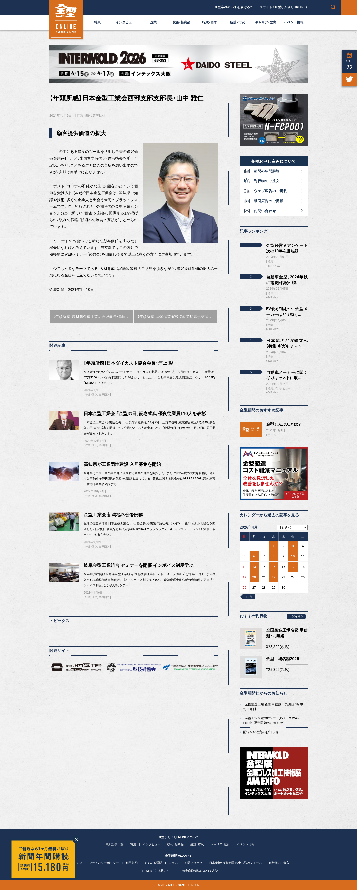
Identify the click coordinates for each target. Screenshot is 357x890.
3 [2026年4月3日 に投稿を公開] (293, 546)
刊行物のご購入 (279, 863)
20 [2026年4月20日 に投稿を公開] (254, 577)
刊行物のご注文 (267, 181)
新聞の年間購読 (267, 171)
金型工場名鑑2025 (282, 658)
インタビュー (125, 22)
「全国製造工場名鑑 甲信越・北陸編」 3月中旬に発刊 (273, 706)
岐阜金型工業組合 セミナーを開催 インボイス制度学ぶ (138, 565)
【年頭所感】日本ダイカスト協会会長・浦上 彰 (128, 363)
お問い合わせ (265, 211)
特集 (97, 22)
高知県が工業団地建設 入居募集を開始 (122, 464)
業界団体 (99, 115)
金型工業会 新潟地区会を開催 (113, 514)
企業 (153, 22)
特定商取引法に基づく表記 (200, 871)
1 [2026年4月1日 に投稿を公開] (273, 546)
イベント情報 (293, 22)
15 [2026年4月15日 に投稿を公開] (274, 567)
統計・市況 (237, 22)
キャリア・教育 (265, 22)
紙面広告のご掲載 (268, 201)
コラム (272, 435)
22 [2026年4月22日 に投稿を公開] (274, 577)
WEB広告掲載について (161, 871)
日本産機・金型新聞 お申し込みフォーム (235, 863)
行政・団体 (209, 22)
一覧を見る (296, 616)
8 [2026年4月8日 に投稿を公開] (273, 556)
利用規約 (132, 863)
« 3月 (249, 597)
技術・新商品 (181, 22)
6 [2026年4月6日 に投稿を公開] (254, 556)
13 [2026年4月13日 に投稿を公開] (254, 567)
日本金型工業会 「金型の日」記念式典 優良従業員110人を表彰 (145, 413)
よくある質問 (153, 863)
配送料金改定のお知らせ (261, 732)
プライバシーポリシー (104, 863)
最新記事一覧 (114, 844)
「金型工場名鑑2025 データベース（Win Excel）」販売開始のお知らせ (271, 720)
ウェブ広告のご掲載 (270, 191)
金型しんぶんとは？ (283, 424)
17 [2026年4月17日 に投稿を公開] (293, 567)
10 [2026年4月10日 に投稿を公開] (293, 556)
